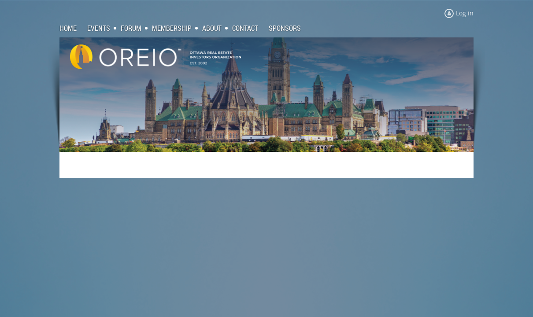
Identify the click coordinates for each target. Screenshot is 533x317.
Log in (465, 13)
